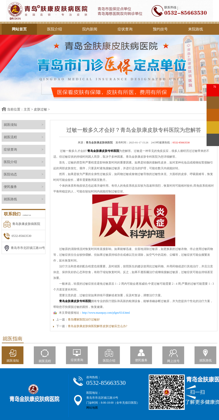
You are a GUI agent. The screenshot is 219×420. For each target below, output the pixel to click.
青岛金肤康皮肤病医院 (99, 142)
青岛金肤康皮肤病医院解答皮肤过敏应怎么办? (97, 326)
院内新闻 (89, 29)
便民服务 (24, 186)
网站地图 (92, 407)
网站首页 (19, 29)
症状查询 (125, 29)
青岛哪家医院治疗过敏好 (84, 319)
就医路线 (24, 199)
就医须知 (24, 124)
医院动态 (24, 174)
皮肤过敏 (40, 109)
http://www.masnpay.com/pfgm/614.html (106, 312)
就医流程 (24, 137)
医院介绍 (54, 29)
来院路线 (195, 29)
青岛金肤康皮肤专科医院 (103, 150)
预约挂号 (160, 29)
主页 (27, 109)
